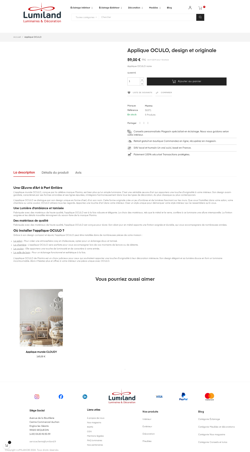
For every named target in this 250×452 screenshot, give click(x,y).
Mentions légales (95, 436)
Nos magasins (94, 423)
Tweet (143, 123)
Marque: (131, 106)
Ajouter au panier (186, 81)
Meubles (147, 441)
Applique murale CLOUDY (41, 352)
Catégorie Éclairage (209, 419)
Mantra (148, 106)
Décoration (148, 434)
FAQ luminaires (94, 441)
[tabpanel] (41, 328)
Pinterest (147, 123)
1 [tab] (125, 369)
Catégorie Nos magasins (211, 434)
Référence (132, 110)
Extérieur (147, 426)
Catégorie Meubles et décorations (216, 427)
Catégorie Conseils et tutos (212, 442)
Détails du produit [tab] (55, 172)
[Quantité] (133, 81)
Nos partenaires (95, 445)
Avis (78, 172)
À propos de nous (95, 418)
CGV (89, 432)
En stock (131, 115)
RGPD (90, 427)
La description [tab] (24, 172)
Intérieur (147, 419)
